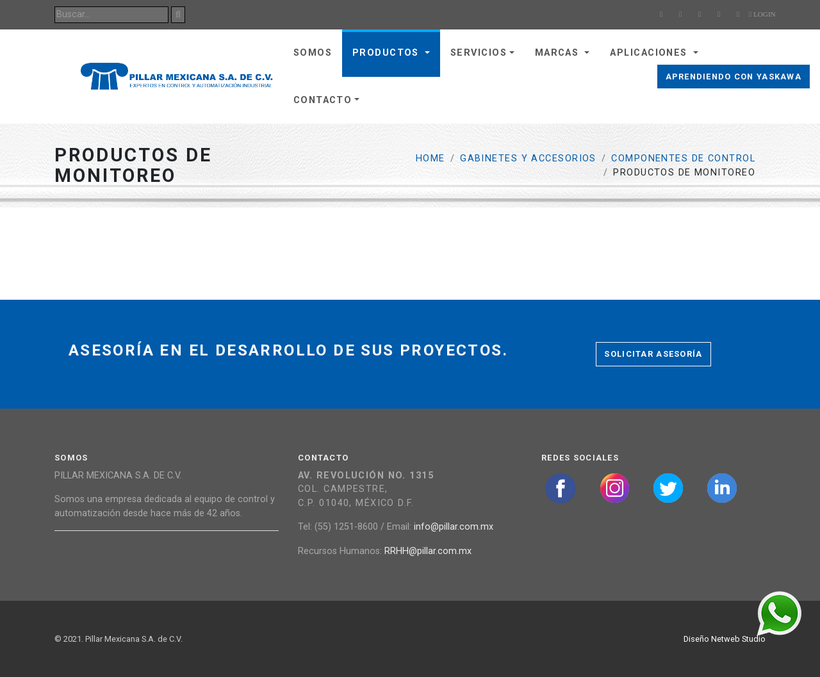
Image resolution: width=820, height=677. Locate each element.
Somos (312, 52)
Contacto (322, 100)
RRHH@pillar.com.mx (428, 551)
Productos (387, 52)
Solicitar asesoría (653, 354)
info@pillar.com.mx (453, 526)
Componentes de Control (683, 158)
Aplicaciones (650, 52)
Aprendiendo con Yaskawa (733, 76)
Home (430, 158)
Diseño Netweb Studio (725, 639)
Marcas (558, 52)
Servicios (478, 52)
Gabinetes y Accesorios (528, 158)
